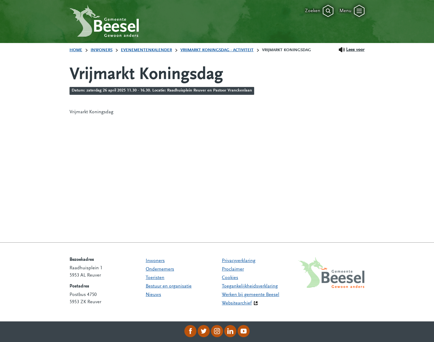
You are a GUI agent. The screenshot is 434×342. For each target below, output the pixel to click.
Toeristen (155, 277)
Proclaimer (233, 269)
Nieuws (153, 294)
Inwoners (155, 260)
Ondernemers (160, 269)
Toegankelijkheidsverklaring (250, 286)
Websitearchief (237, 303)
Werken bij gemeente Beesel (250, 294)
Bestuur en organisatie (169, 286)
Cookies (230, 277)
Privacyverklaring (238, 260)
